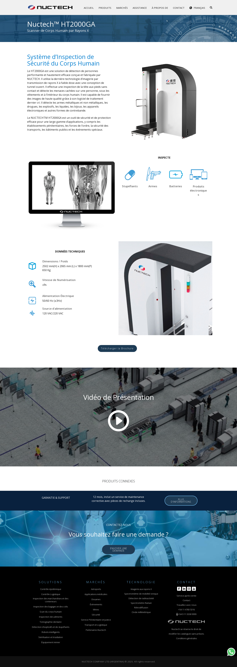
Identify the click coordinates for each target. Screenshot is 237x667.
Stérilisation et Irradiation (50, 637)
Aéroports (96, 589)
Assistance (140, 7)
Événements (96, 604)
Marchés (122, 7)
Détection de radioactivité (141, 598)
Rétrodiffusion (141, 607)
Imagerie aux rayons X (141, 589)
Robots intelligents (51, 632)
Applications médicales (96, 594)
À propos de (160, 7)
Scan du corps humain (51, 611)
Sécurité (96, 614)
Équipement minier (50, 642)
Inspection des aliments (50, 616)
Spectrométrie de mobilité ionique (141, 593)
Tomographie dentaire (51, 621)
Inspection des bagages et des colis (50, 606)
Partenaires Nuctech (96, 629)
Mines (96, 609)
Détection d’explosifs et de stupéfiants (50, 626)
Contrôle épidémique (50, 589)
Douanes (96, 599)
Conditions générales (186, 638)
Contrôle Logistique (50, 594)
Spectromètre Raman (141, 602)
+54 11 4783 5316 (186, 609)
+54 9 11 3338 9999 (187, 614)
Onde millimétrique (141, 612)
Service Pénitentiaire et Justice (96, 619)
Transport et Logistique (96, 624)
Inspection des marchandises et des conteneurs (50, 600)
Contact (178, 7)
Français (199, 7)
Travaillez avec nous (186, 604)
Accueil (89, 7)
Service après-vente (186, 595)
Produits (105, 7)
